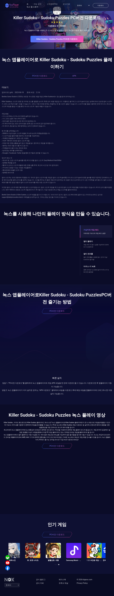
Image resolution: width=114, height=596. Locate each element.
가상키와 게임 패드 (91, 230)
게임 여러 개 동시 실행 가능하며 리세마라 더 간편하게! (96, 246)
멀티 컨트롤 (88, 254)
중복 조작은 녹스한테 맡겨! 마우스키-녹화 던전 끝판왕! (96, 271)
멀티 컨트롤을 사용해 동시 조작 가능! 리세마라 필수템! (95, 258)
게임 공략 (37, 4)
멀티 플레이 (88, 241)
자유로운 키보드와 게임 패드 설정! (94, 233)
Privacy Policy (82, 583)
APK (74, 76)
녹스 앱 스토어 (32, 7)
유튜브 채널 (63, 583)
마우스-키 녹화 (89, 266)
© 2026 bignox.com (84, 579)
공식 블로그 (40, 579)
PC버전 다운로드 (39, 76)
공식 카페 (40, 583)
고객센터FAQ (52, 4)
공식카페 (66, 4)
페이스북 (62, 579)
